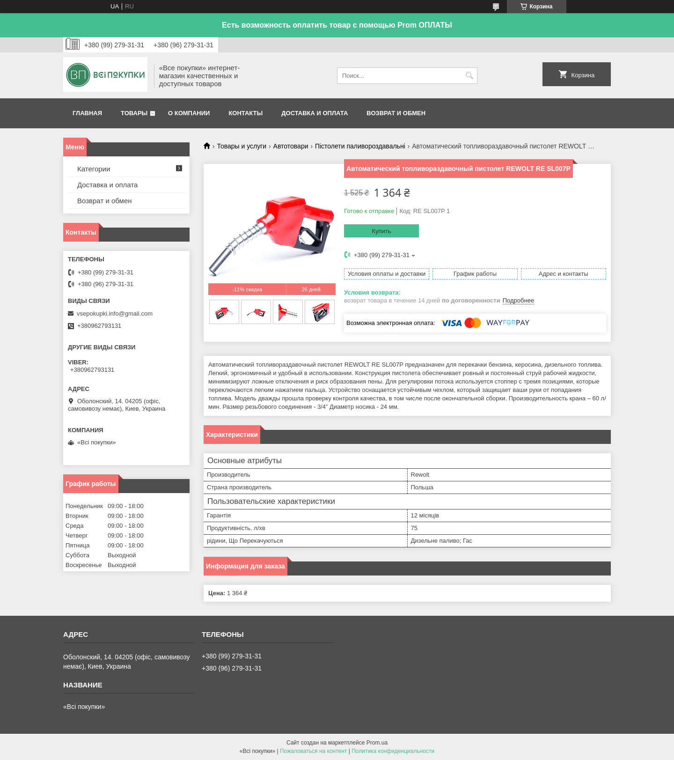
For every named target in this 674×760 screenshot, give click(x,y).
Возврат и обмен (395, 113)
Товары (134, 113)
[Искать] (469, 75)
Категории (93, 169)
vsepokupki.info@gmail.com (115, 313)
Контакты (245, 113)
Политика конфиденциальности (393, 751)
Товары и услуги (241, 146)
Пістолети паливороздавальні (360, 146)
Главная (87, 113)
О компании (189, 113)
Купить (381, 231)
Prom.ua (377, 742)
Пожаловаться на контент (313, 751)
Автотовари (290, 146)
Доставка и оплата (314, 113)
